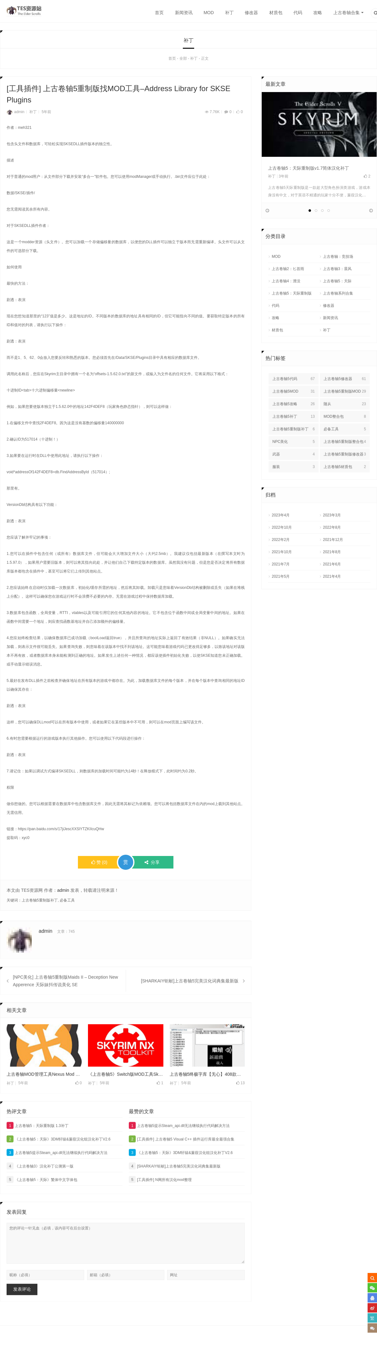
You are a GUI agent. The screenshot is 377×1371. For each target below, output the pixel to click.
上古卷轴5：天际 (337, 304)
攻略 (317, 12)
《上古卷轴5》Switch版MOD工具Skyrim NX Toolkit (125, 1097)
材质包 (275, 12)
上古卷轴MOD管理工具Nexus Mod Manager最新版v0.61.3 (44, 1097)
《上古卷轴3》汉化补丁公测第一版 (40, 1188)
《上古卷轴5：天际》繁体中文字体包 (42, 1202)
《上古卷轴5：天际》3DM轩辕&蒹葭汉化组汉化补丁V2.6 (59, 1161)
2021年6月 (332, 587)
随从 (345, 427)
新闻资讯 (184, 12)
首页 (159, 12)
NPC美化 (293, 465)
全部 (183, 60)
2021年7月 (281, 587)
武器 (293, 477)
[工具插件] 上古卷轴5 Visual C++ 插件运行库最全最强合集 (181, 1161)
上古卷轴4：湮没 (286, 304)
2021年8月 (332, 575)
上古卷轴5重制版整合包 (345, 465)
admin (16, 113)
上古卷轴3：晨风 (337, 292)
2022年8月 (332, 550)
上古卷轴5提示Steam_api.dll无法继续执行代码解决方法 (57, 1175)
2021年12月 (333, 563)
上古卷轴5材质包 (345, 490)
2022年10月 (282, 550)
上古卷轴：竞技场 (338, 279)
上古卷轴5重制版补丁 (40, 902)
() (99, 863)
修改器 (251, 12)
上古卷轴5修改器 (345, 402)
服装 (293, 490)
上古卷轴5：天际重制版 (292, 316)
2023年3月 (332, 538)
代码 (297, 12)
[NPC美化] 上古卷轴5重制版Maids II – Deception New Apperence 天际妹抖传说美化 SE (65, 1003)
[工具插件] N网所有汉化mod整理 (160, 1202)
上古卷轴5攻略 (293, 427)
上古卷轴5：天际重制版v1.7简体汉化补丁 (308, 169)
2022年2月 (281, 563)
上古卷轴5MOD (293, 414)
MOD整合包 (345, 439)
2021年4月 (332, 599)
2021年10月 (282, 575)
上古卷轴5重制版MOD (345, 414)
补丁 (229, 12)
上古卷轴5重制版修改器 (345, 477)
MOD (209, 12)
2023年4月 (281, 538)
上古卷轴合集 (346, 12)
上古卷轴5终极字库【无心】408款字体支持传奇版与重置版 (207, 1097)
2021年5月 (281, 599)
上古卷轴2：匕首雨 (288, 292)
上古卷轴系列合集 (338, 316)
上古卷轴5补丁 (293, 439)
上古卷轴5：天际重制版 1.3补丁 (37, 1148)
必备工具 (67, 902)
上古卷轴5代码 (293, 402)
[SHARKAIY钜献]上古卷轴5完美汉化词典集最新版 (189, 1003)
